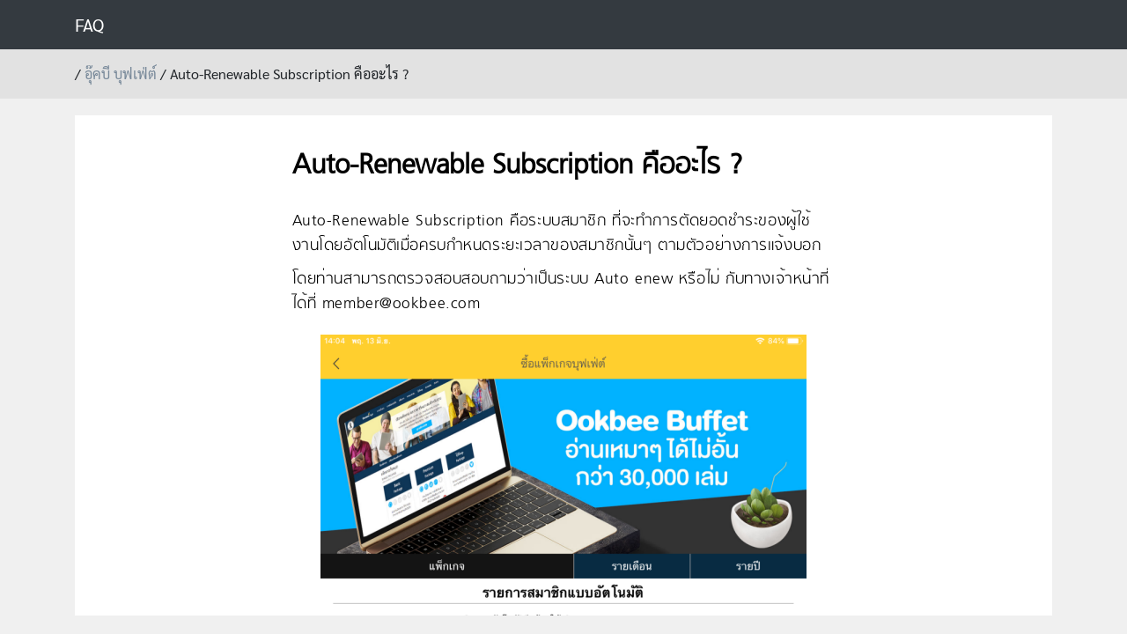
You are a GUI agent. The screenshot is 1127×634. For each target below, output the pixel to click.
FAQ (89, 24)
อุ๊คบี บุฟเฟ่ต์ (121, 73)
